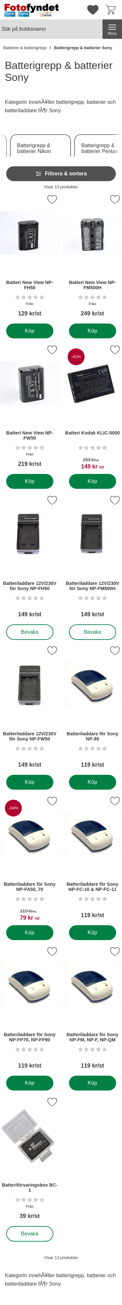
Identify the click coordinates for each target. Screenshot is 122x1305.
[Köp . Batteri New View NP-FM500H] (92, 331)
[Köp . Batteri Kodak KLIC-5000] (92, 481)
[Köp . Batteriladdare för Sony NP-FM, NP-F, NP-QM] (92, 1083)
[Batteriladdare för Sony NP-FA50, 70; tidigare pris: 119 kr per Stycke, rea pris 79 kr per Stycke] (30, 859)
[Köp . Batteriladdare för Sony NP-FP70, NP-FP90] (29, 1083)
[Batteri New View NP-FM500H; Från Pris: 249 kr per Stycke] (92, 258)
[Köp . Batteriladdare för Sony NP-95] (92, 782)
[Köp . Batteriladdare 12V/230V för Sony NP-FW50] (29, 782)
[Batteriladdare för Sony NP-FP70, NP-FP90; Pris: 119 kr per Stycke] (30, 1010)
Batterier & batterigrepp (24, 47)
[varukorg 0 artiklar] (112, 9)
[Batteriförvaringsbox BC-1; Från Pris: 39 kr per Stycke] (30, 1160)
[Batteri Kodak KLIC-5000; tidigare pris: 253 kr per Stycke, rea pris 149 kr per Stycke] (92, 408)
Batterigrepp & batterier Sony (83, 47)
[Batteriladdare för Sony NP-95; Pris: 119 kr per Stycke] (92, 709)
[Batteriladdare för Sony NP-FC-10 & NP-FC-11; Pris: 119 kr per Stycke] (92, 859)
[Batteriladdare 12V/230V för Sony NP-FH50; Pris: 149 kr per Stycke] (30, 558)
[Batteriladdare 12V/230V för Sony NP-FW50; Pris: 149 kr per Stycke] (30, 709)
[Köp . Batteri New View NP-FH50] (29, 331)
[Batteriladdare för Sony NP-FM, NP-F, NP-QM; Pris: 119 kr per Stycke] (92, 1010)
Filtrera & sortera (61, 173)
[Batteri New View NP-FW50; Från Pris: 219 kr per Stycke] (30, 408)
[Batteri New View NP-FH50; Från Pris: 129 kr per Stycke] (30, 258)
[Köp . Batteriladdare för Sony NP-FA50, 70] (29, 932)
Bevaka (30, 632)
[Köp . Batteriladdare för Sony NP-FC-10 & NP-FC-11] (92, 932)
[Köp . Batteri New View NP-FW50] (29, 481)
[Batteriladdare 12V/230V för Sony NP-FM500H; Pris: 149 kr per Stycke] (92, 558)
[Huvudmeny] (112, 29)
